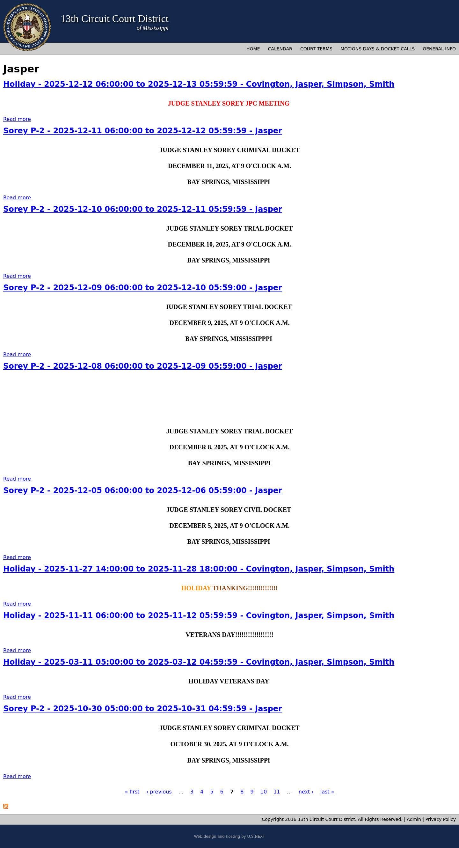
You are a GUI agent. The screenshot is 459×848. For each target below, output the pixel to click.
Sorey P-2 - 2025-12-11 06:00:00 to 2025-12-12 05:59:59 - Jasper (142, 130)
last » (327, 792)
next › (306, 792)
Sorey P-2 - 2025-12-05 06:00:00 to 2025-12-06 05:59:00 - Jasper (142, 490)
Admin (414, 819)
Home (253, 48)
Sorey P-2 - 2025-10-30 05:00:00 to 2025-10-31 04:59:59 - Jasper (142, 708)
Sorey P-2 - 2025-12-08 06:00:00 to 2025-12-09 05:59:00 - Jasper (142, 366)
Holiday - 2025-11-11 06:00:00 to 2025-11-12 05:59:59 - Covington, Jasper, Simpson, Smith (198, 615)
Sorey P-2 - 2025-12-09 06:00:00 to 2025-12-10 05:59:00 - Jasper (142, 287)
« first (132, 792)
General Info (439, 48)
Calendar (280, 48)
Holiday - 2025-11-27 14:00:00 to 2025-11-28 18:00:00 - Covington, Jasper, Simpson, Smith (198, 568)
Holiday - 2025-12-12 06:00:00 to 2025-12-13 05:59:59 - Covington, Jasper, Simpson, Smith (198, 84)
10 (263, 792)
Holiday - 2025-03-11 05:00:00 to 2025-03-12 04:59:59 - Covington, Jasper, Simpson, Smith (198, 662)
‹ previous (159, 792)
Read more (17, 119)
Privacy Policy (441, 819)
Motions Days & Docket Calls (377, 48)
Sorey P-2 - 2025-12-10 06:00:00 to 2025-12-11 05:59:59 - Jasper (142, 209)
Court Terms (316, 48)
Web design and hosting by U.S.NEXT (229, 836)
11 (276, 792)
